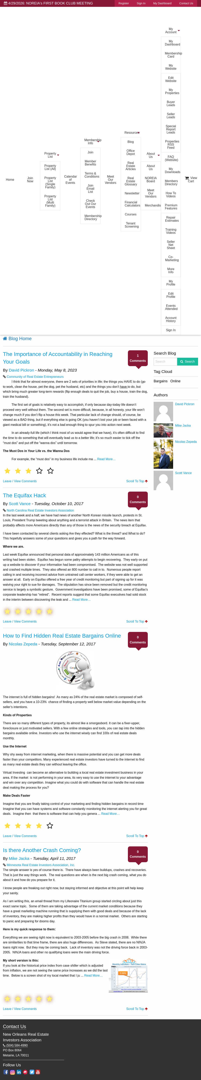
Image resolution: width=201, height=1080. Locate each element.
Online (175, 381)
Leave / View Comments (20, 481)
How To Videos (171, 194)
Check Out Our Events (90, 204)
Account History (170, 319)
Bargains (160, 381)
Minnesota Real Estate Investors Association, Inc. (41, 865)
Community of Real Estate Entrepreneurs (35, 376)
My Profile (170, 283)
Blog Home (17, 338)
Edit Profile (170, 295)
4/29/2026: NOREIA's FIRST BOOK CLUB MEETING (48, 3)
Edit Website (171, 79)
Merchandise (153, 205)
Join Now (30, 179)
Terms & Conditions (91, 175)
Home (10, 179)
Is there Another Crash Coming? (42, 850)
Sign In (141, 3)
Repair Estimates (172, 219)
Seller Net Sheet (171, 245)
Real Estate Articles (131, 166)
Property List (50, 155)
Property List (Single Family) (50, 182)
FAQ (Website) (171, 158)
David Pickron (21, 370)
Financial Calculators (132, 204)
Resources (132, 132)
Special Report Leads (171, 129)
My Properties (172, 91)
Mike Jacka (19, 858)
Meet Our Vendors (110, 179)
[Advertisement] (176, 550)
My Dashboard (162, 3)
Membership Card (173, 55)
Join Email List (90, 188)
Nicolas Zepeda (23, 644)
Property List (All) (50, 167)
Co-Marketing (172, 258)
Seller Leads (171, 115)
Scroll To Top (137, 481)
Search (190, 361)
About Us (151, 155)
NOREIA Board (151, 179)
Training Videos (170, 231)
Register (124, 3)
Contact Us (186, 3)
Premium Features (171, 207)
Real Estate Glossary (131, 181)
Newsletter (132, 193)
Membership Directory (92, 217)
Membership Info (92, 141)
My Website (171, 67)
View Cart (191, 179)
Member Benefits (90, 163)
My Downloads (172, 170)
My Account (170, 30)
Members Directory (171, 182)
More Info (170, 270)
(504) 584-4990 (15, 1045)
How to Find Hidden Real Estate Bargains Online (62, 636)
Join (90, 152)
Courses (130, 214)
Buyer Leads (171, 103)
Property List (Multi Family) (50, 201)
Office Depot (131, 152)
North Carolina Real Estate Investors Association (40, 510)
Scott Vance (20, 503)
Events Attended (171, 307)
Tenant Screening (132, 225)
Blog (131, 141)
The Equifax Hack (24, 495)
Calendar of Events (70, 179)
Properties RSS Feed (172, 144)
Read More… (106, 459)
